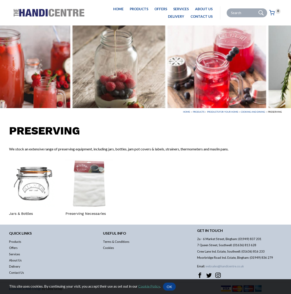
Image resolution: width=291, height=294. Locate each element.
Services (181, 9)
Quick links (20, 233)
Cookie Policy (149, 286)
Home (118, 9)
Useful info (114, 233)
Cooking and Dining (253, 111)
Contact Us (202, 16)
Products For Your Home (222, 111)
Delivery (176, 16)
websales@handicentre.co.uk (225, 266)
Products (139, 9)
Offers (160, 9)
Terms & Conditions (116, 241)
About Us (204, 9)
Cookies (108, 248)
